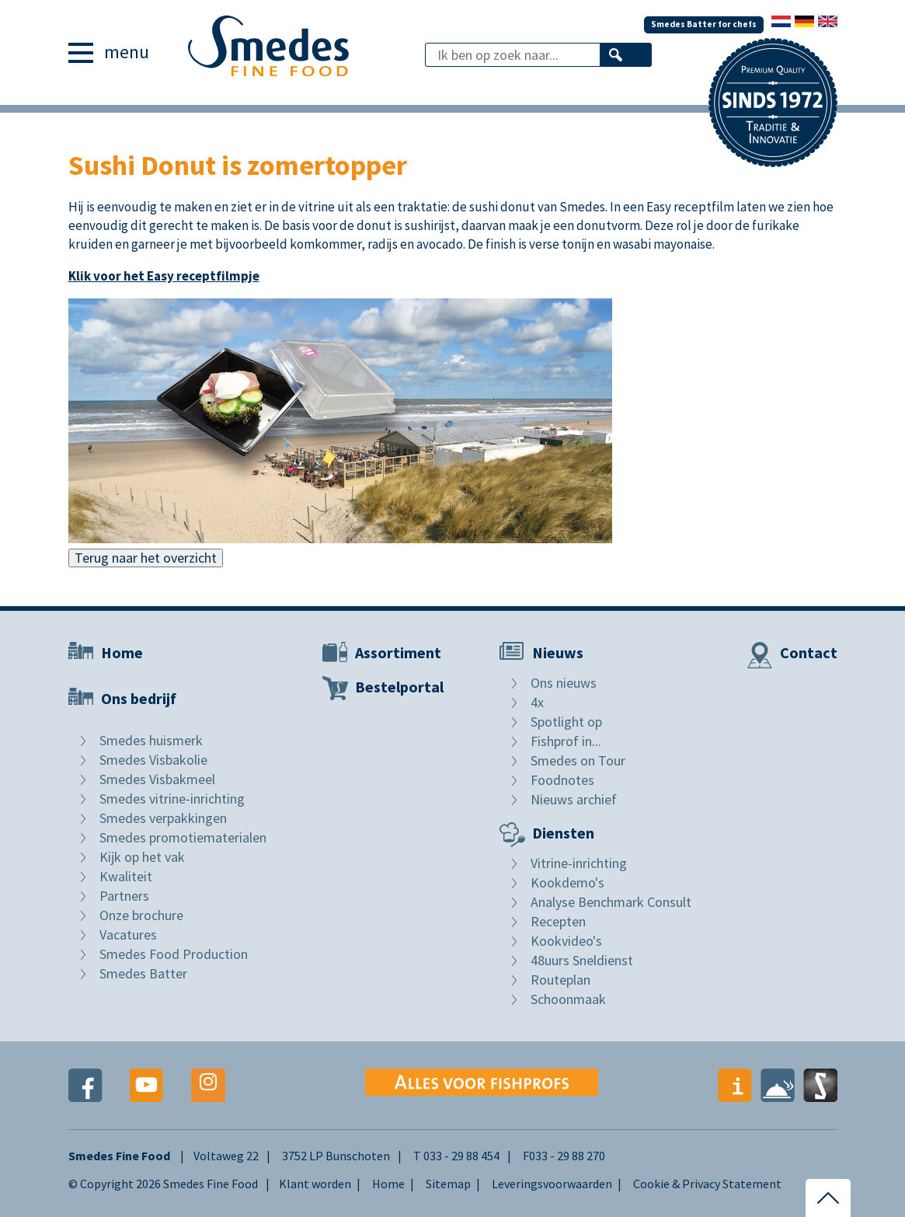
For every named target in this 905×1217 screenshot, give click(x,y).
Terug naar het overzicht (146, 558)
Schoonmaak (568, 999)
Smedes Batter (143, 973)
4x (537, 702)
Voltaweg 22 (226, 1155)
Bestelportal (399, 686)
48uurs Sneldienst (582, 960)
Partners (124, 896)
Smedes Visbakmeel (157, 779)
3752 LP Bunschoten (336, 1155)
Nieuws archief (574, 799)
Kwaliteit (125, 876)
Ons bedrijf (138, 698)
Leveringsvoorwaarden (552, 1183)
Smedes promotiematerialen (182, 837)
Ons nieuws (564, 683)
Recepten (558, 921)
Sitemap (448, 1183)
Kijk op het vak (142, 857)
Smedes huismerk (151, 740)
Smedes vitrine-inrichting (172, 798)
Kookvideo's (566, 941)
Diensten (563, 832)
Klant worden (315, 1183)
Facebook (85, 1085)
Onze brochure (141, 915)
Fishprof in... (566, 741)
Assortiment (398, 652)
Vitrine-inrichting (579, 863)
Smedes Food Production (173, 954)
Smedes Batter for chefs (702, 21)
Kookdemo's (567, 882)
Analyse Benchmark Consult (611, 902)
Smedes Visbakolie (153, 760)
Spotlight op (566, 722)
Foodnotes (562, 780)
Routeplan (560, 980)
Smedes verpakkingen (163, 818)
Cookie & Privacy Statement (707, 1183)
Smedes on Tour (578, 760)
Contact (808, 652)
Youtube (147, 1085)
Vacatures (128, 934)
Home (122, 652)
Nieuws (557, 652)
